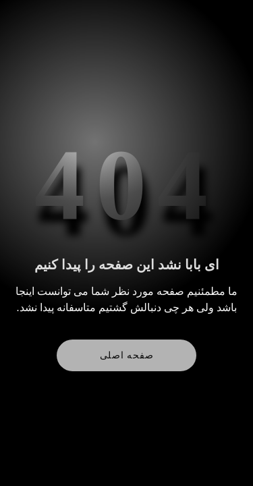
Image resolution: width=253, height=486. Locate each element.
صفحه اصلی (127, 355)
